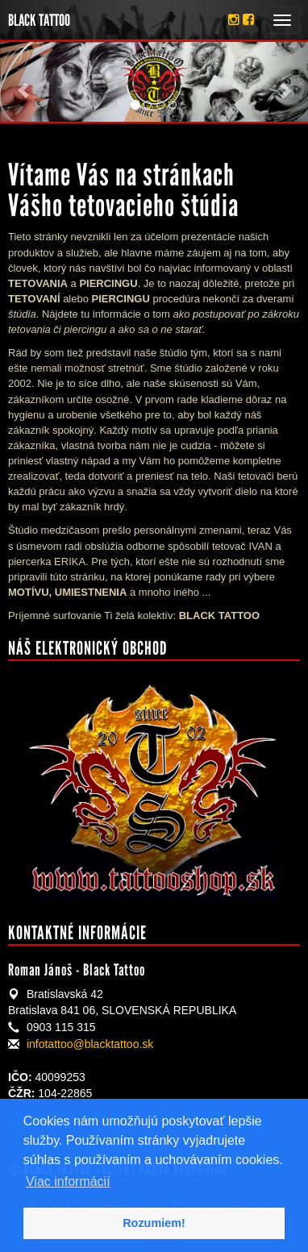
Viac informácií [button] (68, 1181)
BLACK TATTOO (39, 20)
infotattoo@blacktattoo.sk (90, 1044)
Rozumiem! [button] (154, 1223)
